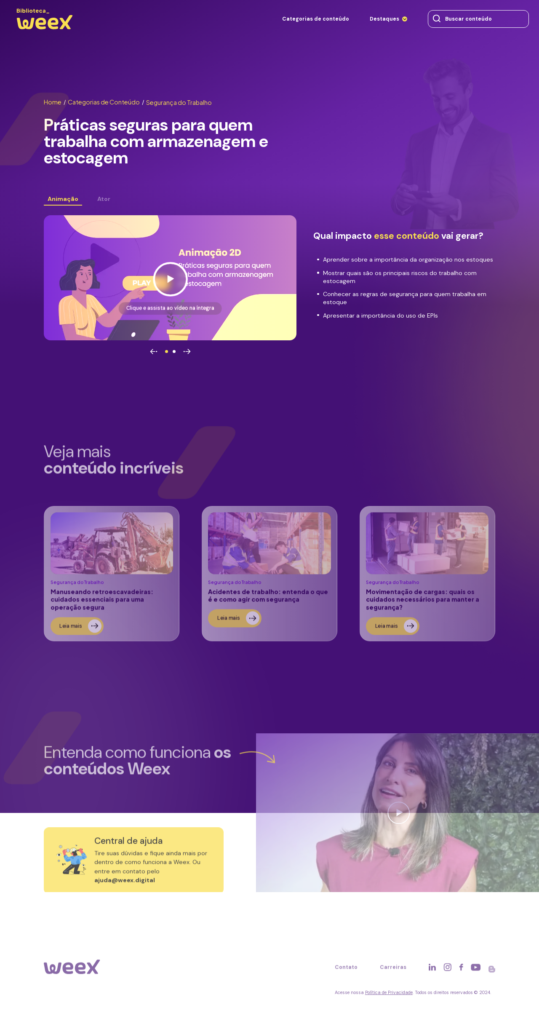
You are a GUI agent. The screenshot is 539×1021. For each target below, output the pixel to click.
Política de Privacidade (389, 992)
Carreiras (393, 971)
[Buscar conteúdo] (436, 19)
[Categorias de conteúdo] (315, 18)
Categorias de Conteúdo (106, 102)
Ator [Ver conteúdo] (103, 199)
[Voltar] (153, 352)
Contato (346, 971)
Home (55, 102)
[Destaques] (389, 18)
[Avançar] (187, 352)
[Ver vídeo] (170, 278)
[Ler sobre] (111, 578)
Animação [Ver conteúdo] (63, 199)
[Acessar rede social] (432, 972)
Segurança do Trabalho (179, 102)
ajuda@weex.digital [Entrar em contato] (124, 884)
